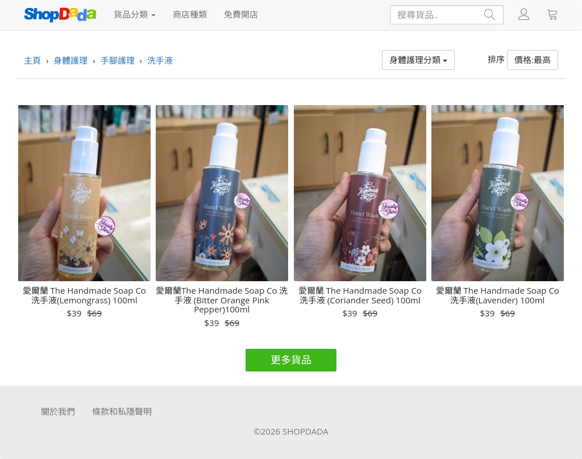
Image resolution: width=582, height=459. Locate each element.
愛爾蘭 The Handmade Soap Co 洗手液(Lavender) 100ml (497, 295)
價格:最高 (532, 59)
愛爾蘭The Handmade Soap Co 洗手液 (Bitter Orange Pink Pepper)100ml (222, 300)
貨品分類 (135, 14)
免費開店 (241, 14)
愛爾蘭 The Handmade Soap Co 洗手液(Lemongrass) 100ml (84, 295)
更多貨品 (291, 359)
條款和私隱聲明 (122, 411)
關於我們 (58, 411)
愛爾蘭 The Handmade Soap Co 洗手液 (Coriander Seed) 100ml (360, 295)
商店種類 (190, 14)
